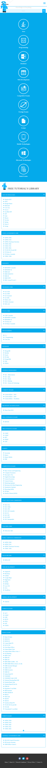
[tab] (23, 195)
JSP (6, 214)
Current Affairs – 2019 (10, 394)
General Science (9, 481)
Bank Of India (8, 637)
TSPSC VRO (8, 256)
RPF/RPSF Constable (10, 267)
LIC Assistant (8, 295)
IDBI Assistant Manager (11, 666)
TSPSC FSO (8, 246)
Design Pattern (8, 203)
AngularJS (7, 571)
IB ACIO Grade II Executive (12, 740)
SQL (6, 361)
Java (23, 25)
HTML (6, 582)
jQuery (6, 455)
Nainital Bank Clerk (10, 682)
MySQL (7, 353)
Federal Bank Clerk (10, 649)
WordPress (7, 590)
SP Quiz (7, 491)
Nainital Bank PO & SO (11, 684)
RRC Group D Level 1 (10, 280)
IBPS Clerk (8, 655)
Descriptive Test (9, 475)
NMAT (6, 439)
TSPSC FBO (8, 244)
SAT (6, 623)
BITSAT (7, 421)
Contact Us (39, 762)
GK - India (7, 377)
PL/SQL (7, 357)
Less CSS (7, 586)
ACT (6, 613)
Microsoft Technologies (23, 154)
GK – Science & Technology (12, 383)
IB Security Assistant (10, 742)
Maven (6, 218)
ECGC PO (7, 645)
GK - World (8, 379)
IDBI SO (7, 672)
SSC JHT (7, 515)
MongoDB (7, 351)
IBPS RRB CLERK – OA (11, 661)
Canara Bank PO (9, 643)
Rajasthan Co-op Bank (10, 688)
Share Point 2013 (9, 410)
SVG (6, 588)
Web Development (24, 74)
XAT (6, 441)
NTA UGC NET (9, 531)
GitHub (7, 575)
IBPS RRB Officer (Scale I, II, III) (13, 663)
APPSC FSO (8, 240)
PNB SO (7, 686)
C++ (6, 335)
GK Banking (8, 653)
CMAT (6, 433)
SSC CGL (7, 505)
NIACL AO (8, 300)
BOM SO (7, 639)
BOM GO (7, 641)
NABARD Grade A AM (11, 678)
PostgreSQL (8, 359)
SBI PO (7, 698)
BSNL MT (7, 560)
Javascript (7, 453)
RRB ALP (7, 272)
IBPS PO (7, 657)
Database (23, 57)
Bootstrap (7, 573)
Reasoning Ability (9, 489)
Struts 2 (7, 224)
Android (7, 601)
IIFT (6, 437)
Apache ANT (8, 199)
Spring (6, 222)
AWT (6, 201)
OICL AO (7, 304)
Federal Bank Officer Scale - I (12, 651)
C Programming (9, 337)
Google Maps (8, 577)
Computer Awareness (10, 472)
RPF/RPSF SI (8, 270)
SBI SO (7, 700)
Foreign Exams (23, 106)
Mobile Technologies (23, 138)
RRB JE (7, 276)
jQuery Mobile (8, 457)
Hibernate (7, 205)
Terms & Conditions (21, 762)
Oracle (6, 355)
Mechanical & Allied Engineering (13, 485)
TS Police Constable (10, 254)
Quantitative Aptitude (10, 487)
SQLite (6, 363)
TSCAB (7, 707)
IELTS (6, 619)
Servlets (7, 220)
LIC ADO (7, 293)
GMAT (6, 435)
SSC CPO (7, 509)
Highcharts (7, 580)
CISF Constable (9, 315)
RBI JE (7, 694)
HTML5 (7, 584)
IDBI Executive (9, 670)
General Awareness (9, 479)
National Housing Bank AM (12, 680)
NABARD (7, 676)
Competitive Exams (23, 90)
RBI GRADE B (9, 692)
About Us (11, 762)
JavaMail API (8, 212)
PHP (6, 459)
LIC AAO (7, 291)
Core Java (7, 207)
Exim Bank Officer (9, 647)
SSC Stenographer (9, 519)
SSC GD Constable (10, 511)
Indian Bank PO (9, 674)
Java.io (6, 209)
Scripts (23, 122)
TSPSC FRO (8, 248)
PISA (6, 621)
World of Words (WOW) (11, 493)
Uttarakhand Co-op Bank (11, 709)
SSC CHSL (8, 507)
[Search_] (23, 11)
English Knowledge (10, 477)
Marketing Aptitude (10, 483)
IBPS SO (7, 659)
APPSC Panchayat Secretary (12, 242)
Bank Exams (23, 170)
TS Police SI (8, 252)
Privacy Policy (31, 762)
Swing (6, 226)
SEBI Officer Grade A (10, 744)
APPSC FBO (8, 237)
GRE (6, 617)
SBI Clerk (7, 696)
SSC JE (7, 513)
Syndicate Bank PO (10, 703)
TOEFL (7, 625)
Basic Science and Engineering (12, 470)
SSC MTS (7, 517)
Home (6, 762)
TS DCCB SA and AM (10, 250)
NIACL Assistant (9, 302)
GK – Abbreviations (10, 375)
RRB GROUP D (9, 274)
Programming (23, 41)
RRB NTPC (8, 278)
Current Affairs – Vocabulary (12, 398)
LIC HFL (7, 298)
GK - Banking (8, 381)
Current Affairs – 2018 (10, 396)
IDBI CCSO (8, 668)
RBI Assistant (8, 690)
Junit (6, 216)
